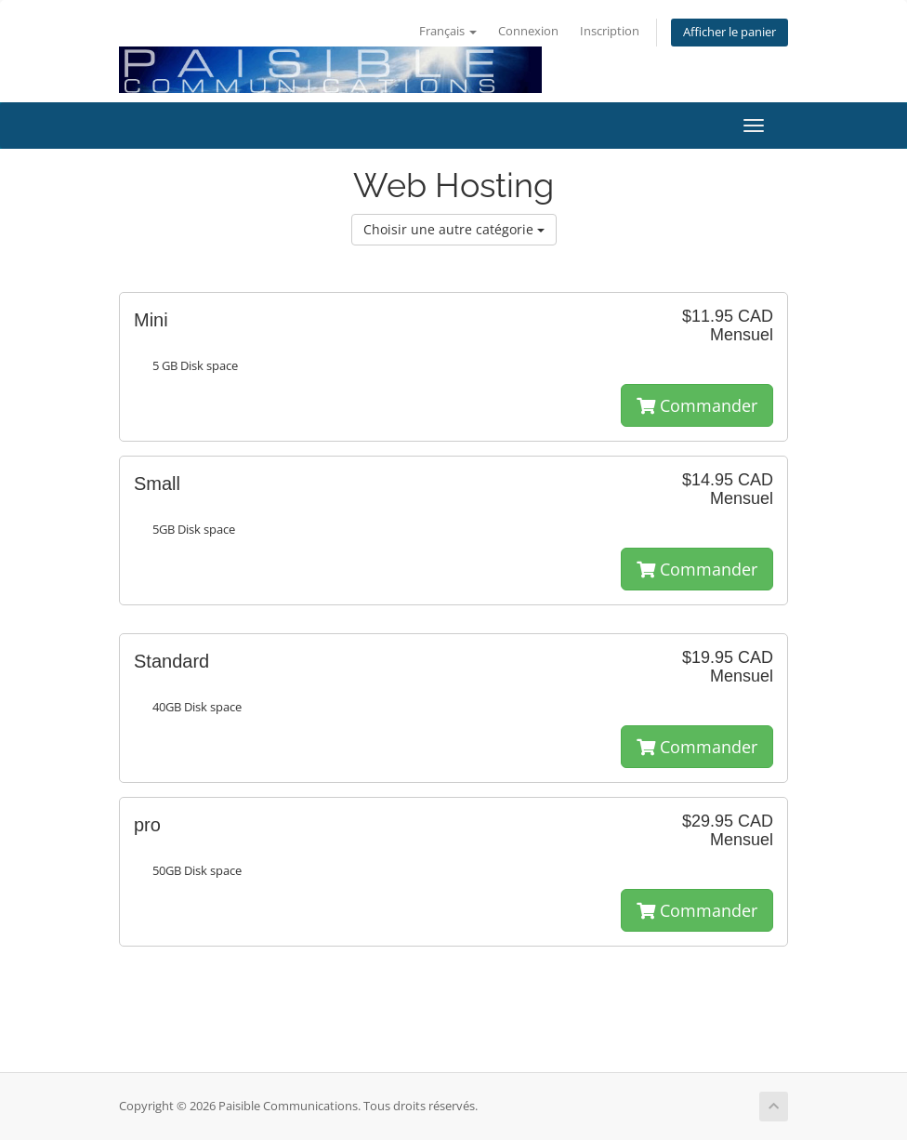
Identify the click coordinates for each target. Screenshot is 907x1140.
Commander (697, 405)
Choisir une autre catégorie (454, 229)
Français (448, 31)
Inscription (609, 31)
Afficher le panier (729, 32)
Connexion (528, 31)
